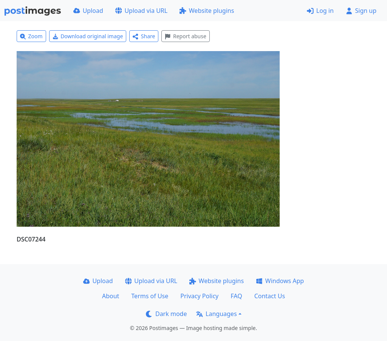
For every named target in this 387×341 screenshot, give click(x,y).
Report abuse (185, 36)
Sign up (361, 10)
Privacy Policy (199, 296)
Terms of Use (149, 296)
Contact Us (269, 296)
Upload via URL (141, 10)
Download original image (88, 36)
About (110, 296)
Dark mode (166, 314)
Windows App (280, 281)
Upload (88, 10)
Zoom (31, 36)
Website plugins (207, 10)
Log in (320, 10)
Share (144, 36)
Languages (216, 314)
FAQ (236, 296)
